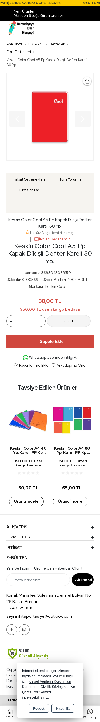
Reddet (38, 709)
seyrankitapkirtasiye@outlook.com (39, 616)
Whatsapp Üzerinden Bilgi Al (50, 358)
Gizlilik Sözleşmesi (55, 687)
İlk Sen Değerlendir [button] (52, 239)
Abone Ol (83, 579)
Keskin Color (55, 286)
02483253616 (20, 608)
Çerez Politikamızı (36, 692)
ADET (68, 321)
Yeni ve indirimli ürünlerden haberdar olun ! (44, 568)
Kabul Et (63, 709)
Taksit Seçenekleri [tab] (29, 179)
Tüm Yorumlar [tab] (71, 179)
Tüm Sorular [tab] (29, 190)
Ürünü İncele (26, 501)
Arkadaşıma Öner (69, 365)
